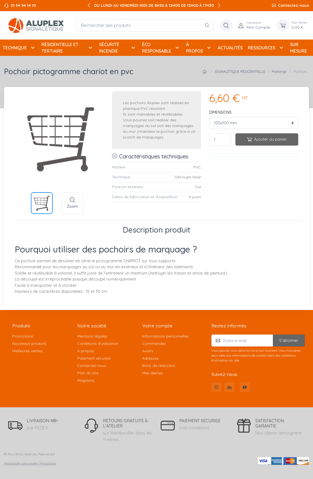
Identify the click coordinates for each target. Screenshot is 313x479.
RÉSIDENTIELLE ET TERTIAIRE (68, 48)
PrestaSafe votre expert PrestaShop (30, 463)
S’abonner (289, 340)
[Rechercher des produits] (144, 25)
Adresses (150, 358)
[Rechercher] (207, 25)
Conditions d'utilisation (97, 343)
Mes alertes (152, 372)
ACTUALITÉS (230, 47)
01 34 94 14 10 (23, 5)
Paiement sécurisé (93, 358)
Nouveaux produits (29, 343)
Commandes (154, 343)
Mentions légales (92, 336)
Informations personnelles (165, 336)
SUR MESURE (298, 48)
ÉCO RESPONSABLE (161, 48)
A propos (85, 350)
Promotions (22, 336)
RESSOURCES (266, 47)
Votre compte (157, 326)
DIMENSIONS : (221, 112)
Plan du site (87, 372)
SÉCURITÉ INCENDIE (118, 48)
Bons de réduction (158, 365)
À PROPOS (199, 48)
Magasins (86, 380)
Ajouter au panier (267, 139)
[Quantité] (220, 139)
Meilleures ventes (27, 350)
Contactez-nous (293, 5)
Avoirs (147, 350)
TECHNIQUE (19, 47)
